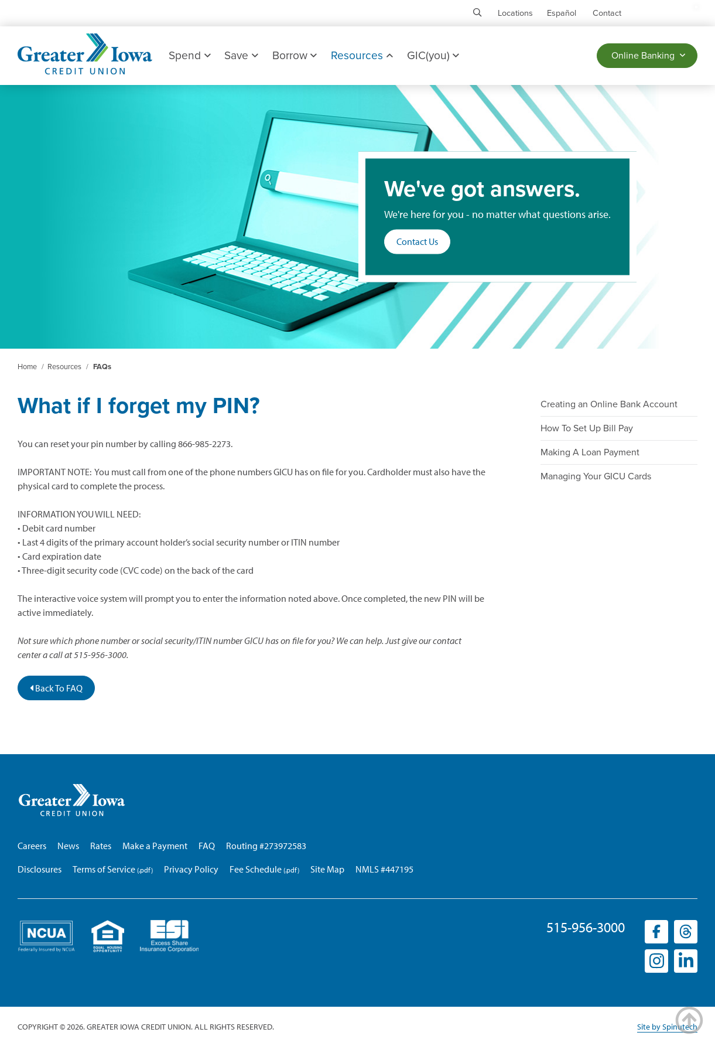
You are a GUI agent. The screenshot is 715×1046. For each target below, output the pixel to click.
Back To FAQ (56, 688)
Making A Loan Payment (589, 452)
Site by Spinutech (667, 1027)
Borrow (294, 55)
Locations (515, 13)
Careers (32, 845)
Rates (100, 845)
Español (561, 13)
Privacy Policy (191, 869)
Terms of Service (104, 869)
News (68, 845)
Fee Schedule (256, 869)
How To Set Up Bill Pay (586, 428)
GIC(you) (433, 55)
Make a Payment (154, 845)
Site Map (327, 869)
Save (241, 55)
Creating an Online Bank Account (609, 404)
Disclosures (39, 869)
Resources (361, 55)
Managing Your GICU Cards (595, 476)
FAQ (207, 845)
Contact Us (417, 242)
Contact (607, 13)
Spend (189, 55)
